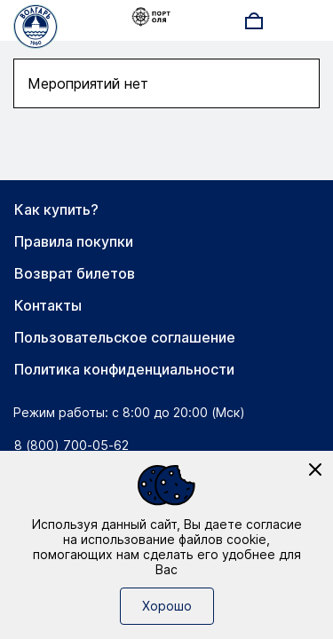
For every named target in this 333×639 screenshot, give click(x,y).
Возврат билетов (74, 273)
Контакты (48, 305)
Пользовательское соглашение (124, 337)
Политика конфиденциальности (124, 369)
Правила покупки (73, 241)
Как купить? (56, 209)
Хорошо (167, 605)
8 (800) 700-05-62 (71, 445)
